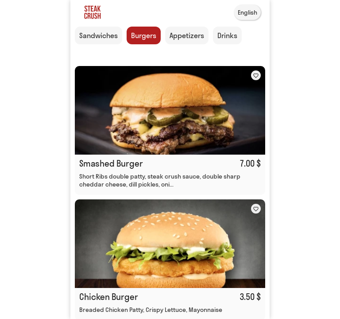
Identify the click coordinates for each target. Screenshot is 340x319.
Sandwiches (98, 35)
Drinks (227, 35)
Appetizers (187, 35)
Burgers (143, 35)
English (247, 12)
